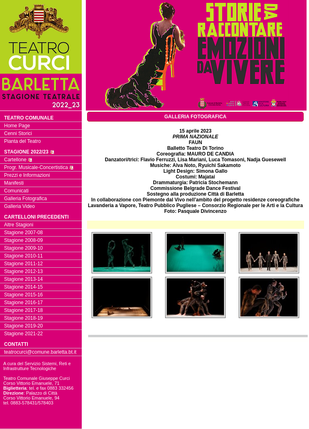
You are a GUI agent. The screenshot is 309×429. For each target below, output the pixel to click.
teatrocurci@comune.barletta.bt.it (40, 352)
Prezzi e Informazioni (27, 175)
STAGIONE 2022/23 (29, 152)
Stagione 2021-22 (23, 333)
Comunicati (16, 191)
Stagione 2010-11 (23, 256)
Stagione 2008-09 (23, 240)
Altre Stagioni (18, 225)
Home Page (17, 126)
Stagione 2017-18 (23, 310)
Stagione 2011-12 (23, 263)
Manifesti (14, 183)
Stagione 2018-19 (23, 318)
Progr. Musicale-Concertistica (39, 167)
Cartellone (18, 160)
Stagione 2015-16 (23, 295)
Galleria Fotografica (25, 198)
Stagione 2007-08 (23, 232)
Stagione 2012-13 (23, 271)
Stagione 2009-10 (23, 248)
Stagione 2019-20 (23, 326)
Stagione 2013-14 (23, 279)
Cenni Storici (18, 133)
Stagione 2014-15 (23, 287)
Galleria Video (19, 206)
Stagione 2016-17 (23, 302)
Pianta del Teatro (22, 141)
